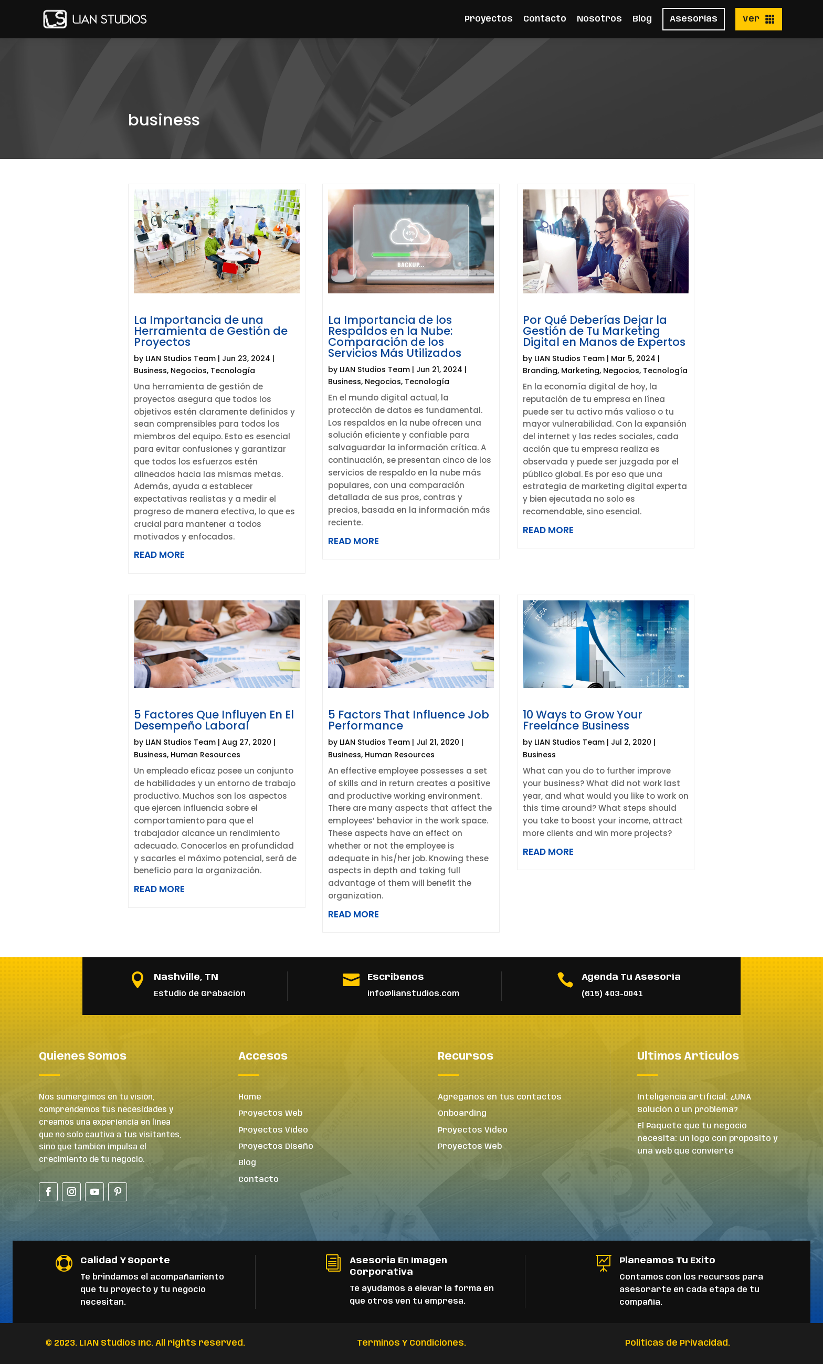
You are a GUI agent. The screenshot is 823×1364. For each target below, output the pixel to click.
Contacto (544, 19)
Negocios (189, 370)
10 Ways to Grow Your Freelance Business (582, 720)
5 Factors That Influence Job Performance (408, 720)
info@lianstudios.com (413, 994)
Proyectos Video (273, 1130)
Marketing (580, 370)
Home (249, 1097)
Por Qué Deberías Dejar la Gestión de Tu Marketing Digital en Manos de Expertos (604, 331)
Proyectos (489, 19)
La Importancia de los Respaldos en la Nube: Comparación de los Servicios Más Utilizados (394, 336)
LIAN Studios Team (180, 358)
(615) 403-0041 (612, 994)
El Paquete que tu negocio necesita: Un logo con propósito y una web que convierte (707, 1139)
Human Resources (205, 754)
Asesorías (694, 19)
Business (150, 370)
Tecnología (232, 370)
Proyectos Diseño (275, 1147)
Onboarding (462, 1113)
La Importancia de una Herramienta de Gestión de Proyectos (211, 331)
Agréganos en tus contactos (500, 1097)
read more (159, 554)
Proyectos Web (270, 1113)
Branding (540, 370)
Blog (642, 19)
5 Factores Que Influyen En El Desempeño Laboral (214, 720)
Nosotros (599, 19)
